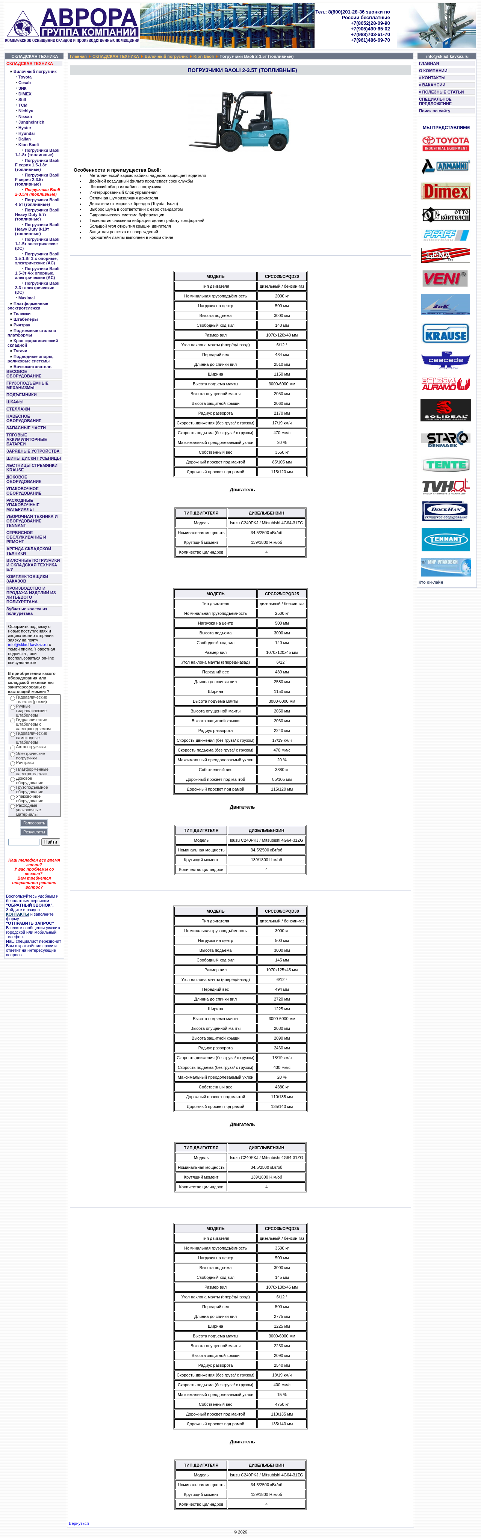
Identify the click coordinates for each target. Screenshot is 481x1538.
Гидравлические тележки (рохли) (31, 699)
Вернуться (79, 1523)
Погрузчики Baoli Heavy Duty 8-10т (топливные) (37, 229)
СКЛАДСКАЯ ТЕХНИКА (29, 63)
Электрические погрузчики (30, 755)
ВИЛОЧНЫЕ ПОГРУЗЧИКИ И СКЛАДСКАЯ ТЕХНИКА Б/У (33, 565)
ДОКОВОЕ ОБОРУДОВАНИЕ (23, 479)
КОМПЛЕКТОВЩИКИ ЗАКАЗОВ (27, 578)
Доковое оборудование (29, 780)
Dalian (24, 139)
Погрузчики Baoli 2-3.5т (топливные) (37, 191)
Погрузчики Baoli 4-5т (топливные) (37, 202)
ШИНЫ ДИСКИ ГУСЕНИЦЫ (33, 458)
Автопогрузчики (31, 746)
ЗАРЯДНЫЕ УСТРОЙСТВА (32, 451)
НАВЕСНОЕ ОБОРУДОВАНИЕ (23, 418)
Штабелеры (26, 319)
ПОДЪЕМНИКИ (21, 394)
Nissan (25, 116)
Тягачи (20, 351)
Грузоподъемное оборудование (32, 789)
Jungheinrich (31, 122)
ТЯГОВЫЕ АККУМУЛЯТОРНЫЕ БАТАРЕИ (26, 439)
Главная (78, 56)
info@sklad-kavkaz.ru (28, 644)
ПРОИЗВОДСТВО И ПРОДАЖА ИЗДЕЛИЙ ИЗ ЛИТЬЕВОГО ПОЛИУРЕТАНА (31, 595)
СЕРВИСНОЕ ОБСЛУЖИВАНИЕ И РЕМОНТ (26, 537)
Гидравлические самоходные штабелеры (31, 737)
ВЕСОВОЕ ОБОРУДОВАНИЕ (23, 373)
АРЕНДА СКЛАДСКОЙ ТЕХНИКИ (28, 550)
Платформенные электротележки (28, 305)
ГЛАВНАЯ (429, 63)
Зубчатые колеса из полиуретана (26, 611)
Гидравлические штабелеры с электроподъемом (33, 724)
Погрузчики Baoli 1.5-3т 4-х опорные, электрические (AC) (37, 273)
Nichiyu (25, 111)
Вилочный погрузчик (35, 71)
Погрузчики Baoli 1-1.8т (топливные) (37, 152)
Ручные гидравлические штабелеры (31, 710)
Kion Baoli (28, 144)
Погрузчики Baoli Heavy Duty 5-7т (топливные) (37, 214)
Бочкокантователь (32, 366)
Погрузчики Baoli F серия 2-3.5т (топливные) (37, 179)
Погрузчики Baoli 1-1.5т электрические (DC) (37, 244)
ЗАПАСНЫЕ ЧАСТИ (26, 428)
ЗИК (22, 88)
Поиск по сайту (434, 111)
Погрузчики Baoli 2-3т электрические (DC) (37, 287)
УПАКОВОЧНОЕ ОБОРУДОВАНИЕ (23, 490)
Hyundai (26, 133)
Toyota (25, 77)
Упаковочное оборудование (29, 798)
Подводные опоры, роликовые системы (30, 358)
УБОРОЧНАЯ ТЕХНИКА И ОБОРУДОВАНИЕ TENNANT (32, 521)
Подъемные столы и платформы (32, 332)
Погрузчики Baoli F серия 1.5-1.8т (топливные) (37, 165)
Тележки (22, 313)
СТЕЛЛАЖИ (18, 409)
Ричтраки (25, 762)
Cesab (24, 82)
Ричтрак (22, 325)
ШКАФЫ (15, 402)
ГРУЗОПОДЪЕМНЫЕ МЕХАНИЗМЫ (27, 385)
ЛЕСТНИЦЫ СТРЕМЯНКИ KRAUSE (31, 467)
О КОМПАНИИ (433, 70)
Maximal (26, 298)
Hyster (24, 127)
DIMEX (25, 94)
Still (22, 99)
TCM (22, 105)
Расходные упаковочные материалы (28, 810)
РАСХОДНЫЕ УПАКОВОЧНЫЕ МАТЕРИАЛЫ (22, 505)
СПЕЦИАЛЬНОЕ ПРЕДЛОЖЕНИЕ (435, 101)
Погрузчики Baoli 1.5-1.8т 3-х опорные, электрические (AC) (37, 258)
